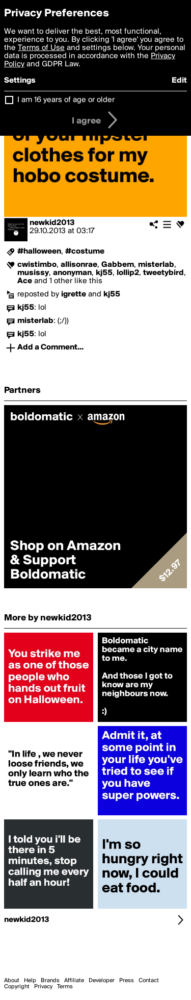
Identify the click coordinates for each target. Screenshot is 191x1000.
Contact (149, 981)
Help (30, 981)
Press (126, 981)
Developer (102, 981)
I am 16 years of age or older (66, 100)
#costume (84, 251)
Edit (179, 81)
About (11, 981)
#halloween (39, 251)
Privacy (43, 987)
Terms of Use (41, 48)
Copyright (17, 987)
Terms (65, 987)
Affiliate (74, 981)
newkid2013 (52, 223)
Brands (50, 981)
